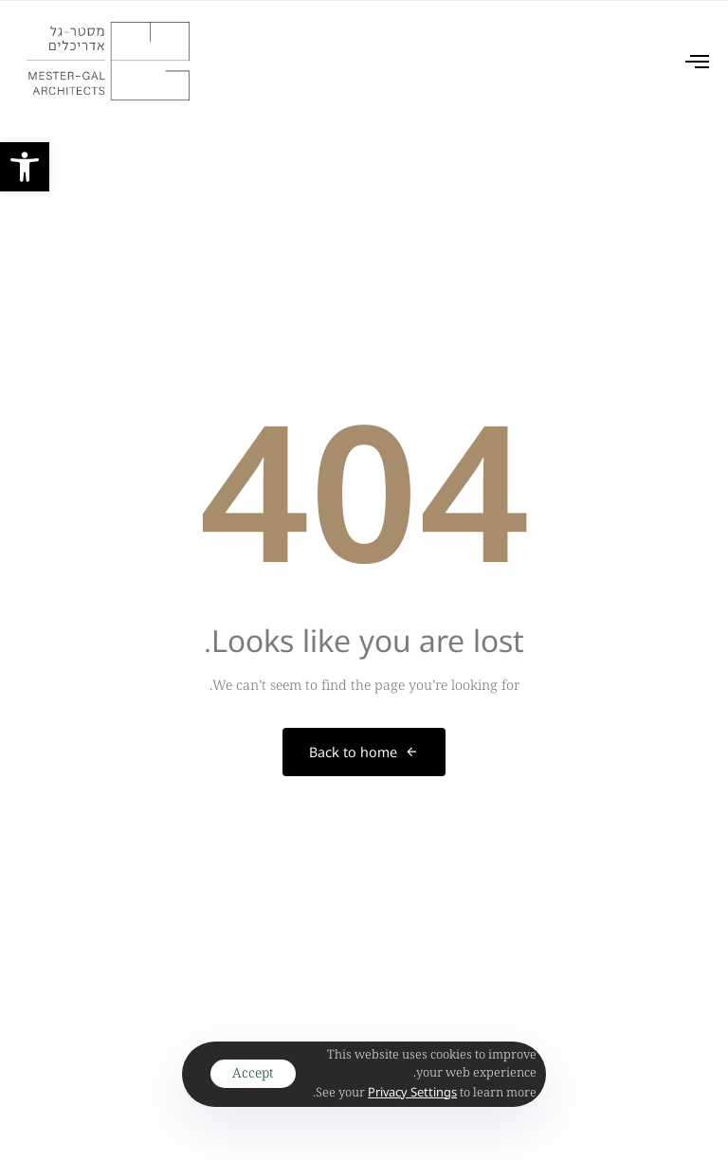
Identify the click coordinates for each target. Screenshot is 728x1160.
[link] (24, 166)
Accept (253, 1073)
